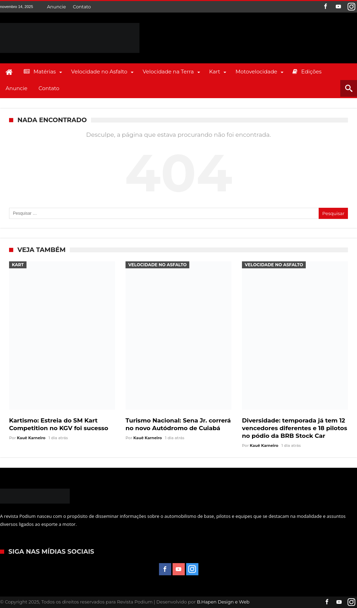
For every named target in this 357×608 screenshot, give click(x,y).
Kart (18, 264)
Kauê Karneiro (31, 437)
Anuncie (56, 6)
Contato (82, 6)
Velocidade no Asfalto (157, 264)
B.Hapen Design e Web (223, 602)
